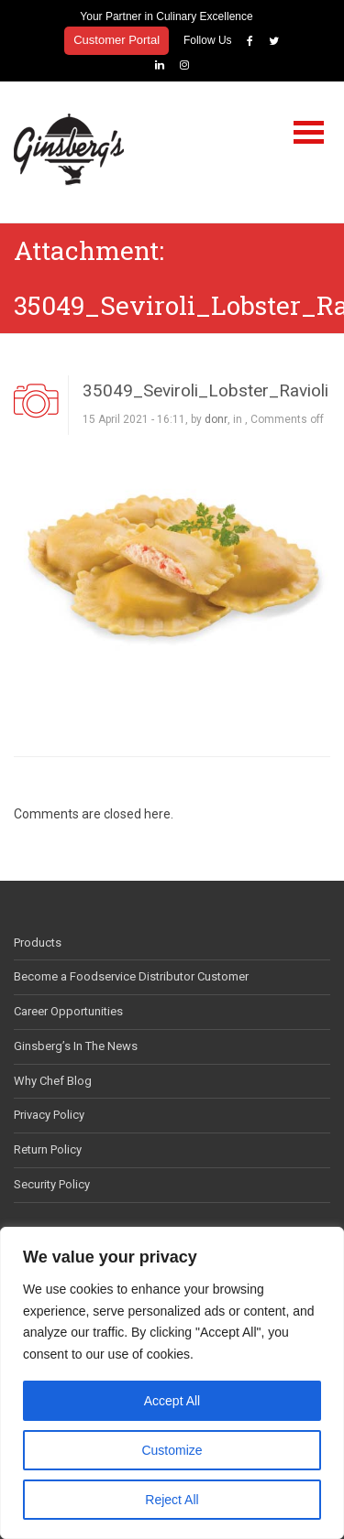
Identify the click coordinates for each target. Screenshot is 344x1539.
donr (216, 419)
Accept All (172, 1400)
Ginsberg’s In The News (76, 1046)
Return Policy (48, 1149)
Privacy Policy (49, 1115)
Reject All (171, 1499)
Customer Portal (116, 40)
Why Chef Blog (53, 1081)
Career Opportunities (68, 1011)
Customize (171, 1450)
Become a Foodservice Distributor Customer (131, 976)
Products (37, 942)
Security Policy (52, 1184)
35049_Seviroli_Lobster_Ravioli (205, 390)
